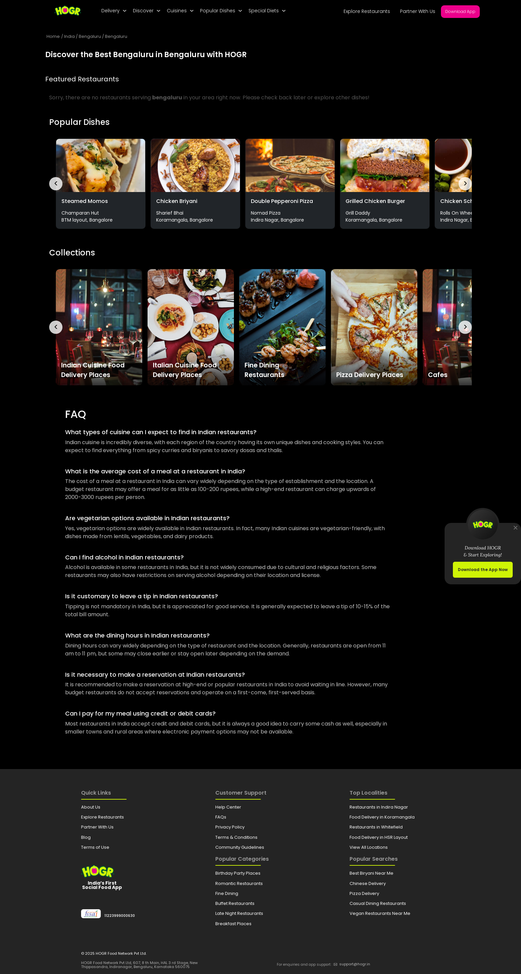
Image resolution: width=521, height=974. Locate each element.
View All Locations (369, 847)
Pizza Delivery (364, 893)
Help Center (228, 807)
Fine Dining (226, 893)
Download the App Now (483, 569)
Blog (86, 837)
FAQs (220, 817)
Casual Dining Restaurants (378, 903)
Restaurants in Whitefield (376, 827)
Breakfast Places (233, 924)
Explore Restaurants (367, 11)
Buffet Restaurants (235, 903)
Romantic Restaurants (239, 883)
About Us (90, 807)
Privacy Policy (230, 827)
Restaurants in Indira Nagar (379, 807)
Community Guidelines (239, 847)
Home (53, 36)
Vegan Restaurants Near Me (380, 913)
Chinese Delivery (368, 883)
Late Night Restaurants (239, 913)
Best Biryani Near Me (371, 873)
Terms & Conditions (236, 837)
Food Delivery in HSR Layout (379, 837)
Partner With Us (417, 11)
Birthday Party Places (237, 873)
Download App (460, 11)
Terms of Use (95, 847)
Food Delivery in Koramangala (382, 817)
